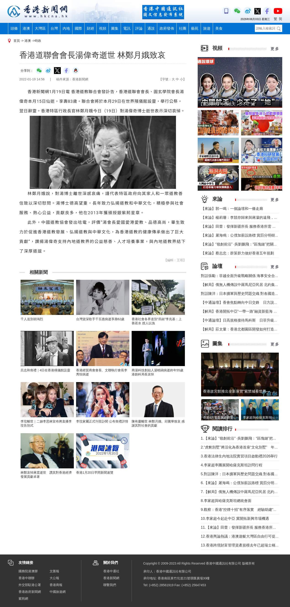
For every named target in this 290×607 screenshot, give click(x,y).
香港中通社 (111, 571)
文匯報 (54, 571)
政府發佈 (167, 28)
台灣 (54, 28)
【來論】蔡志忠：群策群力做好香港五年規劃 (237, 253)
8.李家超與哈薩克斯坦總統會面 (226, 501)
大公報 (54, 578)
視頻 (102, 28)
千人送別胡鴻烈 (32, 319)
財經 (90, 28)
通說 (151, 28)
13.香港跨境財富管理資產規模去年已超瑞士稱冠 (240, 545)
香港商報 (56, 585)
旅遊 (206, 28)
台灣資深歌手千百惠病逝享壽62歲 (100, 319)
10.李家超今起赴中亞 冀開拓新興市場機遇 (235, 518)
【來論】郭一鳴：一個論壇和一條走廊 (232, 209)
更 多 (275, 49)
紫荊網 (23, 598)
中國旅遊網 (58, 592)
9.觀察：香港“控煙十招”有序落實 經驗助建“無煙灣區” (245, 510)
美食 (219, 28)
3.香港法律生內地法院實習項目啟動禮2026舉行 (239, 456)
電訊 (126, 28)
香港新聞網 (111, 578)
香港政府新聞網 (30, 592)
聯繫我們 (109, 585)
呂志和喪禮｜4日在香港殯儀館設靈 (45, 370)
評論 (139, 28)
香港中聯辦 (27, 578)
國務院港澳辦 (28, 571)
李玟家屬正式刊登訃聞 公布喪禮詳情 (102, 421)
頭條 (14, 28)
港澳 (26, 28)
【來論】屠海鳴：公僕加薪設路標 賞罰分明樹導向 (241, 235)
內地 (66, 28)
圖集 (114, 28)
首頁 (16, 40)
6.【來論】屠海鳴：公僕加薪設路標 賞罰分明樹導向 (243, 483)
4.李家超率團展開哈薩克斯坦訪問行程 (231, 465)
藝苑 (194, 28)
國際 (78, 28)
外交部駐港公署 (30, 585)
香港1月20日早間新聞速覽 (94, 472)
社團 (182, 28)
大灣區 (40, 28)
